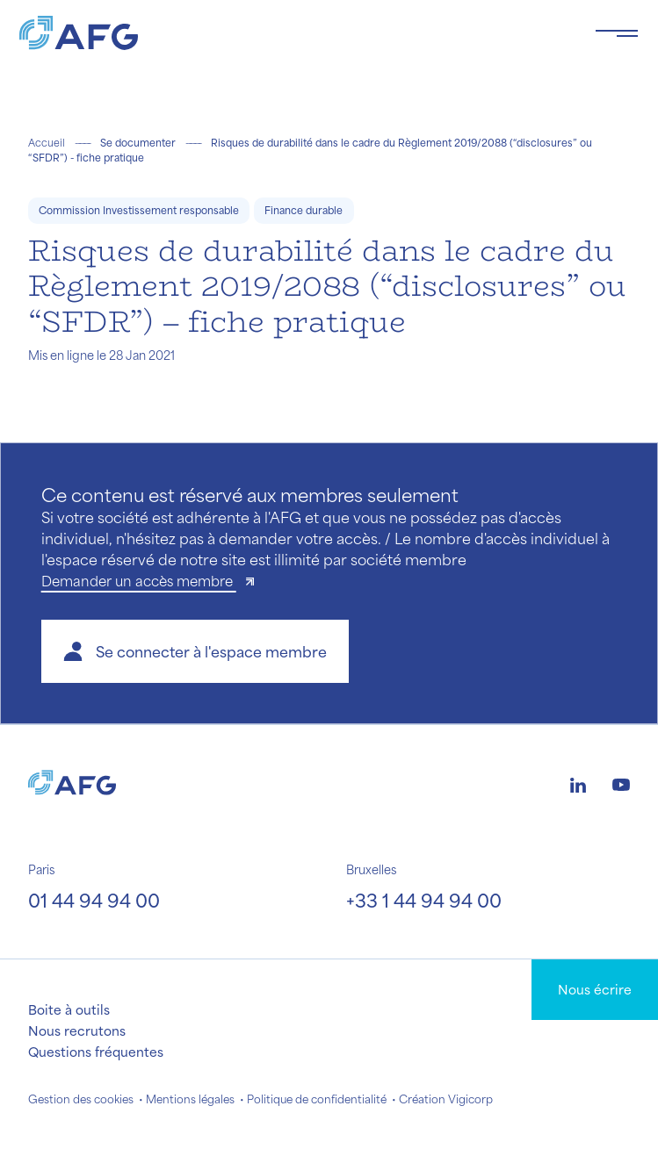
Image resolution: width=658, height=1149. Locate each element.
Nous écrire (595, 989)
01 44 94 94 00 (94, 900)
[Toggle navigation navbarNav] (617, 33)
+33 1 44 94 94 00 (424, 900)
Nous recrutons (77, 1030)
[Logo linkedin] (578, 783)
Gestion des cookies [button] (81, 1099)
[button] (195, 651)
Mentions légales (190, 1099)
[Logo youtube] (621, 783)
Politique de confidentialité (317, 1099)
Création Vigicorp (446, 1099)
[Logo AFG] (293, 33)
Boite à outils (69, 1009)
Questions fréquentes (95, 1051)
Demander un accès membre (138, 580)
